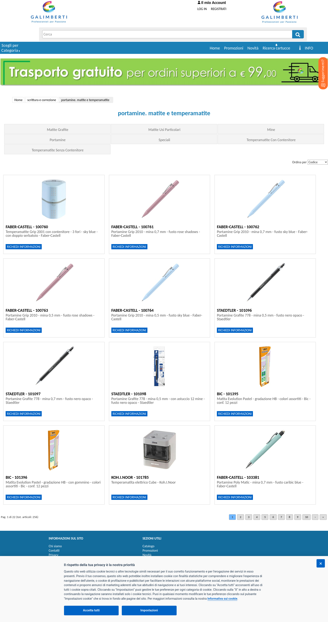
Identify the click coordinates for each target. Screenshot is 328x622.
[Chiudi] (321, 563)
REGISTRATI (218, 9)
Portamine (57, 140)
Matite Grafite (57, 129)
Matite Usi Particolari (164, 129)
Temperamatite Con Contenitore (271, 140)
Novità (253, 48)
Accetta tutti (91, 610)
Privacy (53, 555)
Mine (271, 129)
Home (215, 48)
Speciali (164, 140)
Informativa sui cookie (222, 598)
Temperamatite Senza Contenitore (57, 150)
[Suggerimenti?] (319, 67)
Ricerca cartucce (276, 48)
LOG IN (202, 9)
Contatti (54, 550)
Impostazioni (149, 610)
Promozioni (233, 48)
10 (306, 517)
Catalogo (149, 546)
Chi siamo (55, 546)
